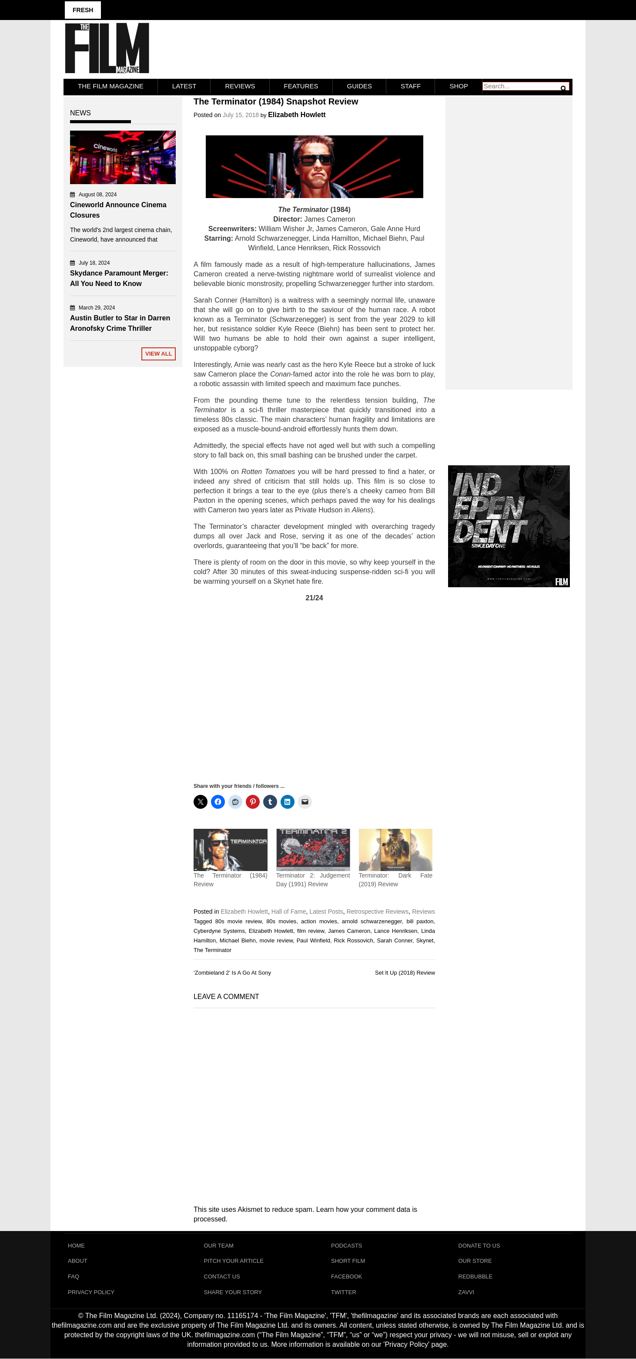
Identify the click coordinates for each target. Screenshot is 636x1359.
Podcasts (346, 1245)
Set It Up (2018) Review (405, 972)
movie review (276, 940)
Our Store (475, 1261)
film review (310, 930)
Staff (411, 86)
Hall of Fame (288, 911)
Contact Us (222, 1276)
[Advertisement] (314, 691)
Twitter (343, 1292)
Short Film (348, 1261)
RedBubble (476, 1276)
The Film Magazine (111, 86)
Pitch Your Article (234, 1261)
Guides (359, 86)
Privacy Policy (91, 1292)
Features (301, 86)
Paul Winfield (313, 940)
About (77, 1261)
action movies (319, 921)
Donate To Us (479, 1245)
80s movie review (238, 921)
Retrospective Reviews (378, 911)
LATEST (184, 86)
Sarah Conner (394, 940)
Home (76, 1245)
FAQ (73, 1276)
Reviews (240, 86)
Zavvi (467, 1292)
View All (158, 353)
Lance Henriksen (395, 930)
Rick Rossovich (353, 940)
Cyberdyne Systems (219, 930)
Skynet (425, 940)
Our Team (219, 1245)
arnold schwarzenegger (372, 921)
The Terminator (212, 949)
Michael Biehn (238, 940)
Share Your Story (233, 1292)
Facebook (346, 1276)
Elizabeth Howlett (296, 114)
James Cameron (349, 930)
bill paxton (419, 921)
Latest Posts (326, 911)
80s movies (281, 921)
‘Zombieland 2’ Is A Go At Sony (232, 972)
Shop (458, 86)
